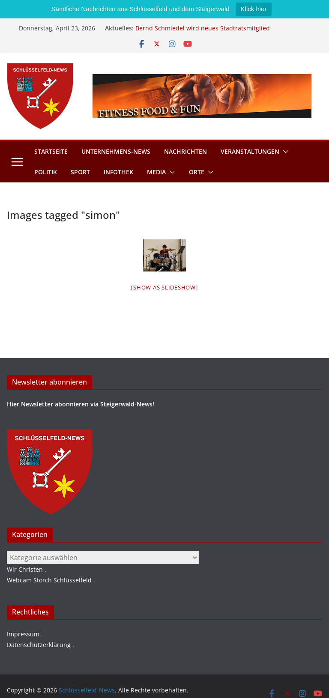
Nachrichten (185, 151)
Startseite (51, 151)
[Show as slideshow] (164, 287)
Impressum (23, 634)
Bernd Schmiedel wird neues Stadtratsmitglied (202, 28)
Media (156, 172)
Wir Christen (25, 569)
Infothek (118, 172)
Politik (45, 172)
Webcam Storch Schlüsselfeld (49, 580)
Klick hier (254, 8)
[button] (284, 152)
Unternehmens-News (115, 151)
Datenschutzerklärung (39, 645)
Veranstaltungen (250, 151)
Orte (196, 172)
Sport (80, 172)
